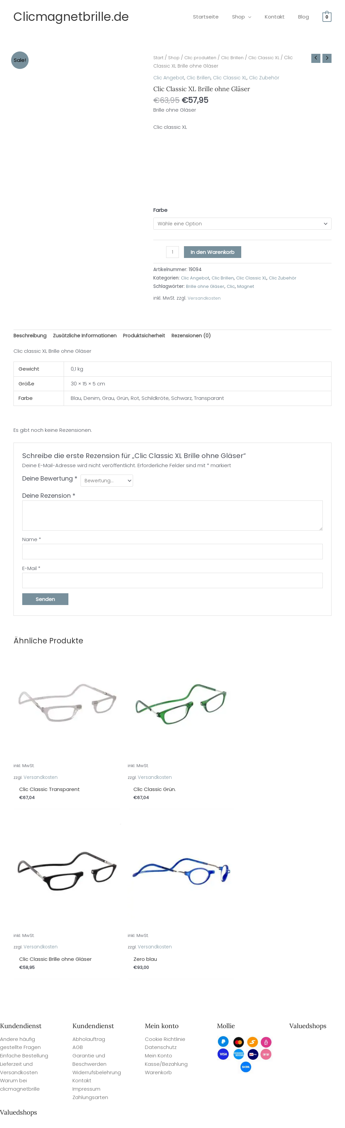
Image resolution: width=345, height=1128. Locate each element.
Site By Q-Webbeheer (320, 1083)
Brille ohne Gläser (205, 287)
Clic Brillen (238, 57)
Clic (232, 287)
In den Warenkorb (213, 252)
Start (158, 57)
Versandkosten (205, 299)
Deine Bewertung (49, 480)
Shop (175, 57)
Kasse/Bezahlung (166, 873)
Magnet (247, 287)
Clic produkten (203, 57)
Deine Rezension (48, 498)
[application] (256, 16)
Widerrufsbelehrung (96, 881)
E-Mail (31, 571)
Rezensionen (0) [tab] (196, 336)
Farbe (160, 210)
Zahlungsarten (90, 906)
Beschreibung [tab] (30, 336)
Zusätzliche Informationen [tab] (87, 336)
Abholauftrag (88, 848)
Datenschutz (161, 856)
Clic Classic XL (270, 57)
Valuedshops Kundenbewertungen (198, 1120)
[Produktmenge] (172, 253)
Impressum (86, 898)
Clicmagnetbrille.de (71, 16)
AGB (77, 856)
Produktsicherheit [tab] (148, 336)
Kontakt (81, 889)
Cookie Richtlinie (165, 848)
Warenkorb (158, 881)
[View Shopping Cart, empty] (327, 16)
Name (31, 541)
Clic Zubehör (267, 77)
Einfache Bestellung (24, 864)
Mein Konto (158, 864)
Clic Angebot (169, 77)
